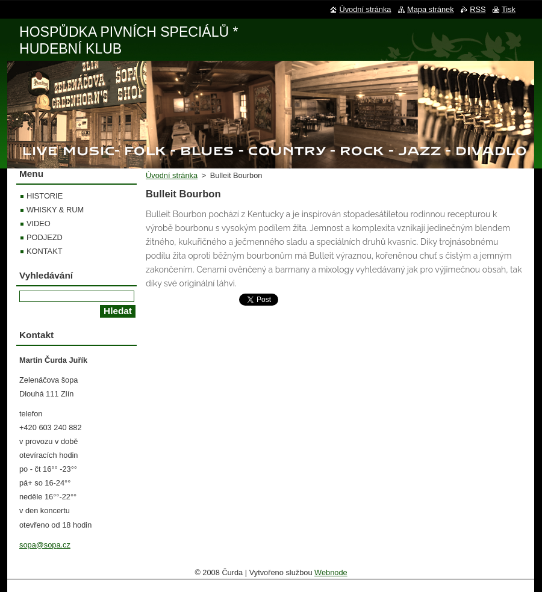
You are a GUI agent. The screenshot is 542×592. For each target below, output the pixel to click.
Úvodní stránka (172, 175)
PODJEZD (44, 237)
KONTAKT (44, 251)
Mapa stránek (430, 9)
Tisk (509, 9)
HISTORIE (44, 195)
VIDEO (38, 223)
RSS (477, 9)
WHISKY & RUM (55, 209)
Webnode (330, 572)
